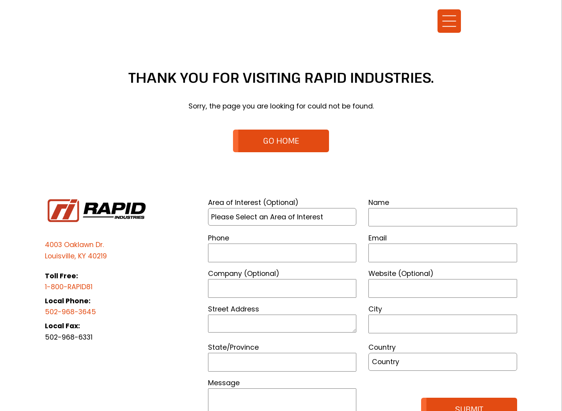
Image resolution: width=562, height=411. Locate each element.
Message (224, 383)
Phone (218, 238)
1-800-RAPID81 (68, 287)
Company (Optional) (243, 273)
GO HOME (281, 140)
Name (378, 202)
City (375, 309)
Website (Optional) (401, 273)
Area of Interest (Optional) (253, 202)
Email (377, 238)
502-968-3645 (70, 312)
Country (382, 347)
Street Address (233, 309)
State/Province (233, 347)
